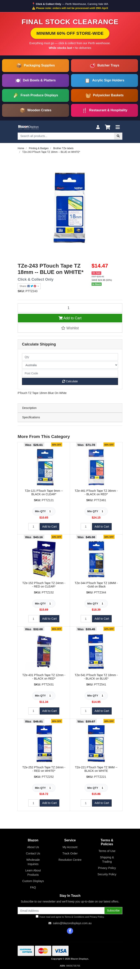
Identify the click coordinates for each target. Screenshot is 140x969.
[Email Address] (61, 910)
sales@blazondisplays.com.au (72, 923)
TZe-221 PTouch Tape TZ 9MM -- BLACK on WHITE (96, 769)
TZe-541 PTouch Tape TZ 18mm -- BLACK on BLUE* (96, 676)
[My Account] (98, 127)
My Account (70, 847)
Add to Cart (70, 318)
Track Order (70, 853)
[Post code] (70, 373)
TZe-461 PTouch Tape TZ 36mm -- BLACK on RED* (96, 492)
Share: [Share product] (28, 286)
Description (29, 408)
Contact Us (33, 853)
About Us (33, 847)
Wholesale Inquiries (33, 862)
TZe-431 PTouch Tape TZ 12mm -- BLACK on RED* (43, 676)
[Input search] (66, 136)
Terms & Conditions (75, 917)
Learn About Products (33, 872)
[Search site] (118, 136)
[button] (70, 328)
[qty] (70, 356)
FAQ (33, 887)
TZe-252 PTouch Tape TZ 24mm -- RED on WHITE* (43, 769)
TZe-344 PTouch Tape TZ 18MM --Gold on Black (96, 584)
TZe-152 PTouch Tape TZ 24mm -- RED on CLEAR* (43, 584)
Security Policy (107, 874)
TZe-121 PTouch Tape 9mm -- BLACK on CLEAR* (44, 492)
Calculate (70, 381)
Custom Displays (33, 881)
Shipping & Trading (107, 859)
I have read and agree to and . (70, 916)
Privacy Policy (107, 868)
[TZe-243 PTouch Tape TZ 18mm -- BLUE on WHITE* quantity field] (70, 307)
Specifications (31, 417)
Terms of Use (107, 851)
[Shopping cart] (107, 127)
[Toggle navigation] (117, 127)
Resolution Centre (70, 859)
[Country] (70, 365)
